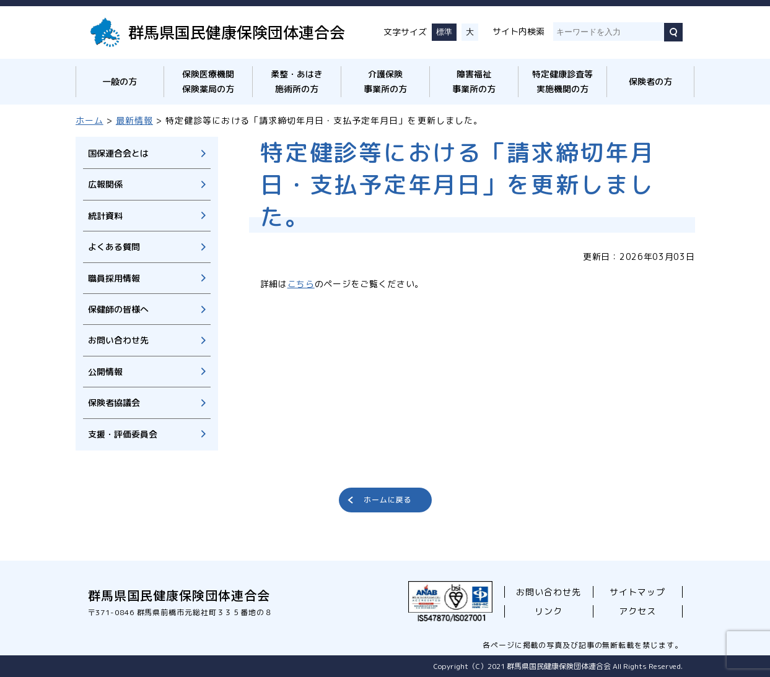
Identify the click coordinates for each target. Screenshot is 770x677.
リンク (548, 611)
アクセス (637, 611)
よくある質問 (114, 246)
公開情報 (105, 371)
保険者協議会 (114, 402)
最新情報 (134, 120)
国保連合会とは (118, 153)
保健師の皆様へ (118, 309)
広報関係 (105, 184)
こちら (301, 284)
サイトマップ (637, 592)
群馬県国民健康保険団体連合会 (236, 31)
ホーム (89, 120)
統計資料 (105, 216)
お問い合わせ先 (118, 340)
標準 (444, 32)
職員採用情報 (114, 278)
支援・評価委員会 (122, 434)
